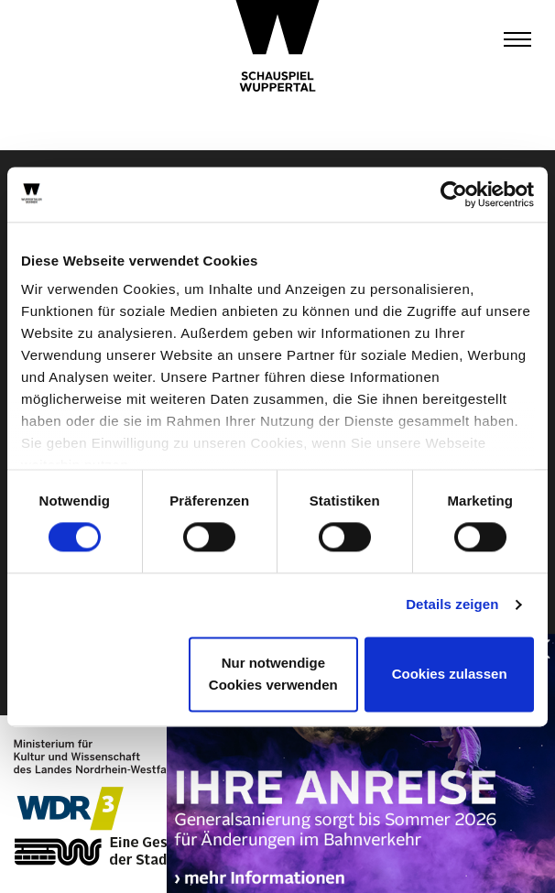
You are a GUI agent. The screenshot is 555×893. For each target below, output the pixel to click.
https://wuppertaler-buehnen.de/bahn (361, 776)
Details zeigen (452, 605)
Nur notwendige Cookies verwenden (273, 673)
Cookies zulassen (449, 673)
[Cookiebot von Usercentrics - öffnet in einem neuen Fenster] (454, 194)
